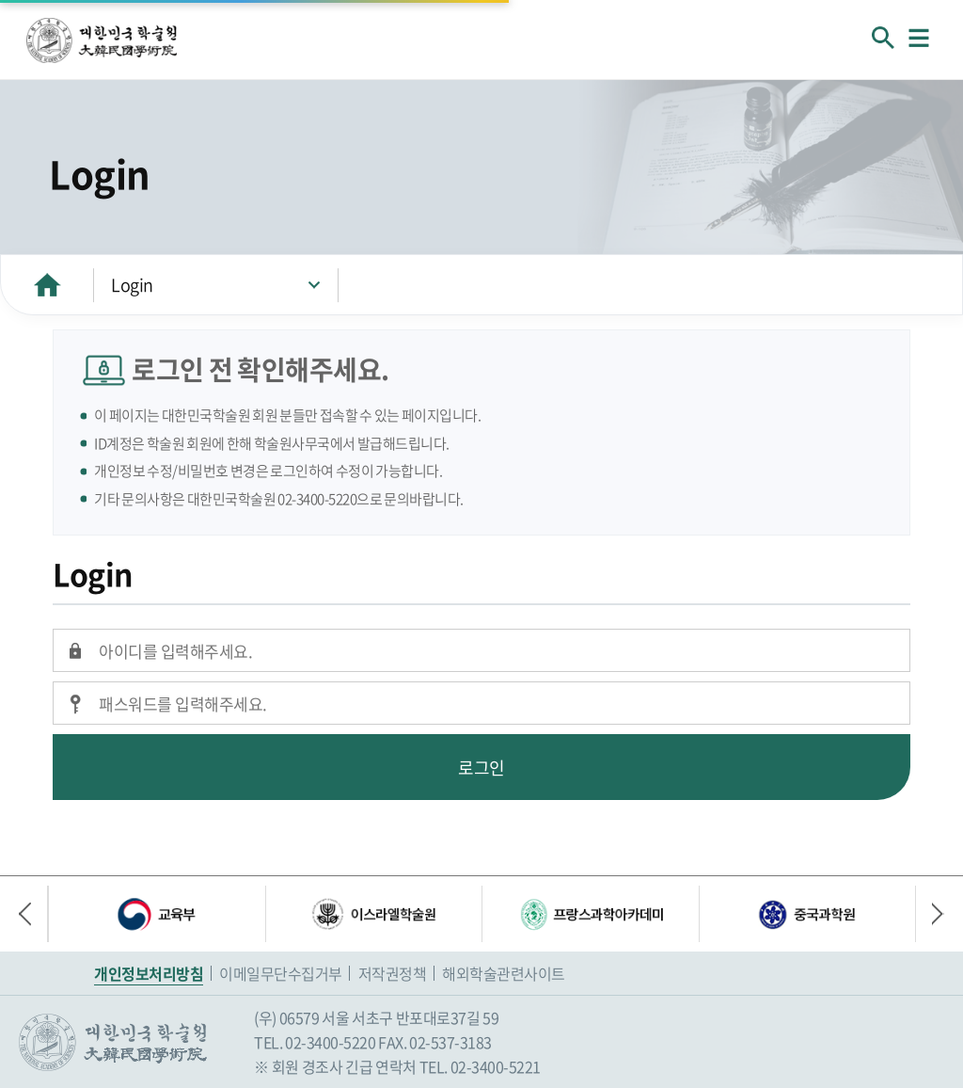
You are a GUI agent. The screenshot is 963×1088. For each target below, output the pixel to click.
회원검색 (883, 38)
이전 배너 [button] (33, 914)
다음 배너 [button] (930, 914)
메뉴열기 (919, 38)
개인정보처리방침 (148, 973)
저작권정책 (392, 973)
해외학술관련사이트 (503, 973)
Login (132, 284)
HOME (47, 284)
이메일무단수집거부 (280, 973)
